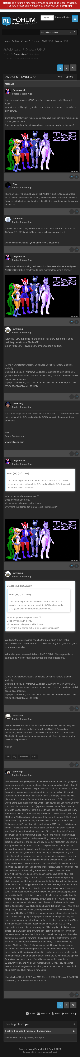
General (36, 41)
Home (7, 41)
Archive (15, 41)
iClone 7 (25, 41)
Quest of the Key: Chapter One (44, 243)
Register (67, 17)
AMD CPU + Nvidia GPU (55, 41)
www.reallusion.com (14, 442)
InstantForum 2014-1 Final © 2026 (44, 1049)
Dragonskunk (20, 54)
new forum (66, 6)
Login (58, 17)
